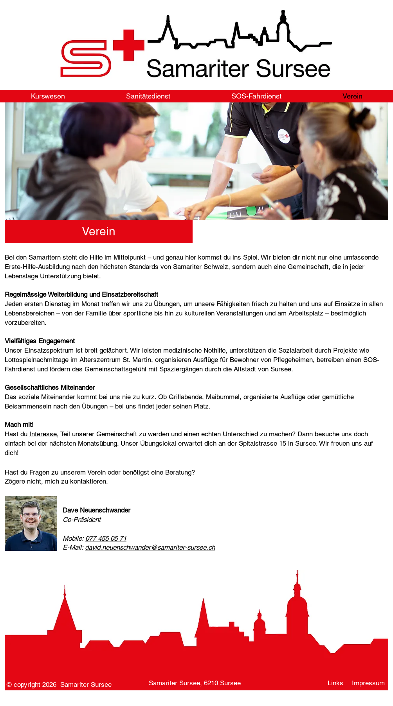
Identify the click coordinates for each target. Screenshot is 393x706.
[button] (99, 231)
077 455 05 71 (105, 538)
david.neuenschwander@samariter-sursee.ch (150, 547)
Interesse (43, 434)
